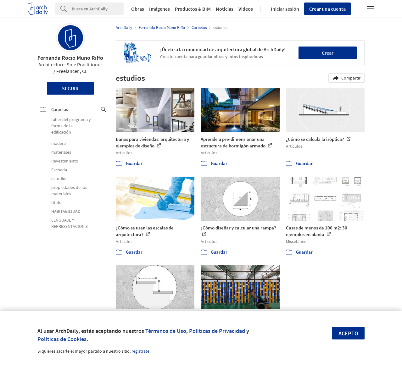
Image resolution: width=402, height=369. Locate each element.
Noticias (224, 8)
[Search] (98, 9)
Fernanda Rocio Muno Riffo (70, 57)
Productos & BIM (193, 8)
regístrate (140, 351)
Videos (245, 8)
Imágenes (159, 8)
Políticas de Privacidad (217, 330)
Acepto (348, 333)
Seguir (70, 88)
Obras (137, 8)
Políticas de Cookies (62, 339)
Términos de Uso (165, 330)
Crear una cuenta (327, 9)
